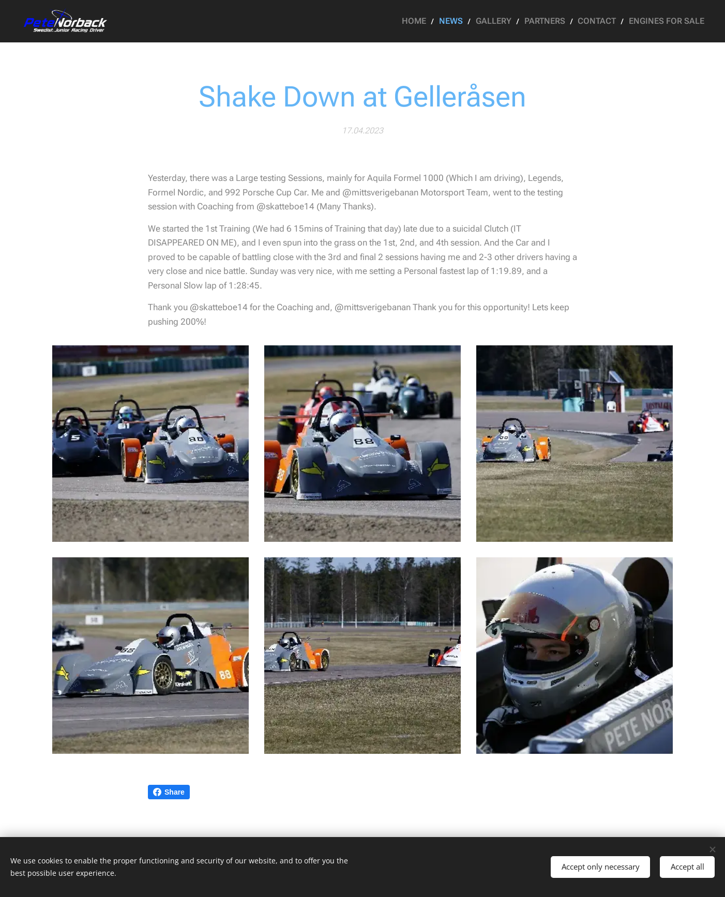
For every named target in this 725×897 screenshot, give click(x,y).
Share (169, 792)
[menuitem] (432, 21)
